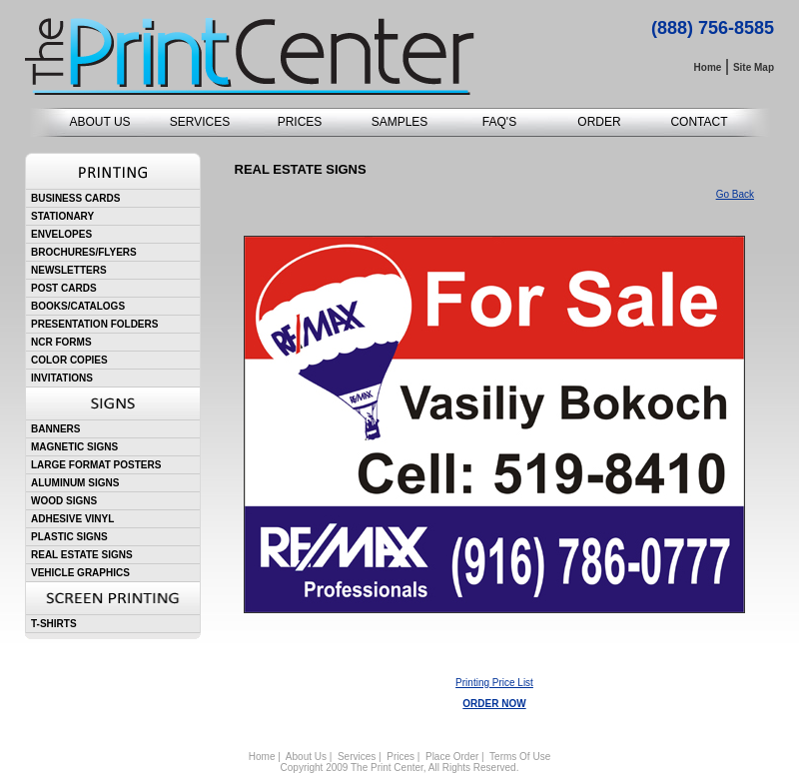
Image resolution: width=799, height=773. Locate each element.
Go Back (735, 194)
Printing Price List (494, 682)
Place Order (451, 756)
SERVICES (200, 122)
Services (357, 756)
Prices (400, 756)
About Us (306, 756)
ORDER (598, 122)
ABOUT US (99, 122)
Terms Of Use (519, 756)
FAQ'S (499, 122)
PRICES (300, 122)
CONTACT (698, 122)
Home (262, 756)
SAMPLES (400, 122)
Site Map (753, 67)
